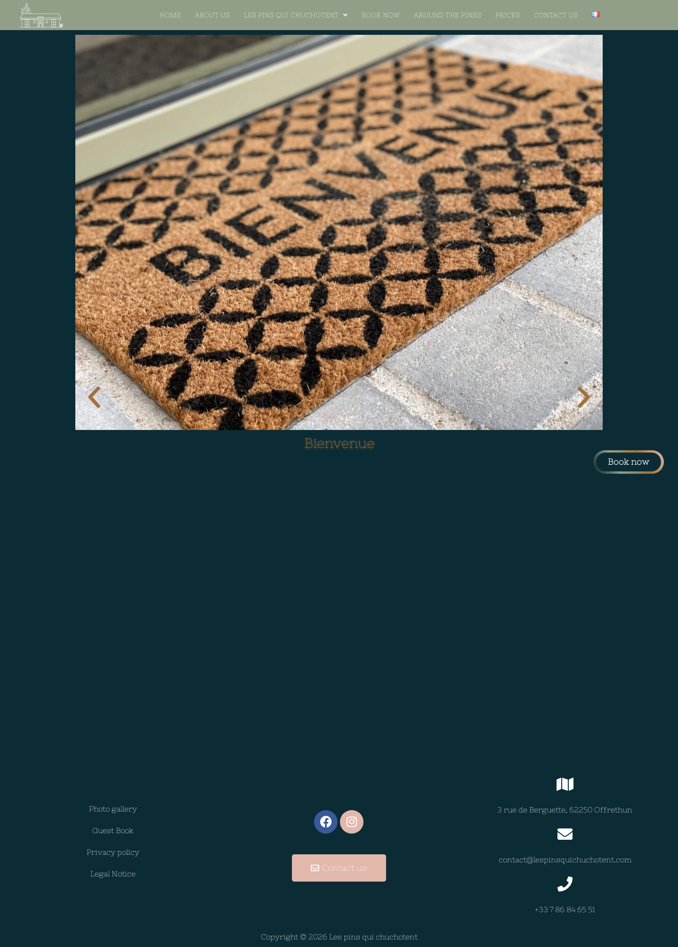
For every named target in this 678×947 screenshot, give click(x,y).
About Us (212, 15)
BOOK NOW (381, 15)
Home (170, 15)
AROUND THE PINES (447, 15)
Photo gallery (113, 808)
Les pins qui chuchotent (295, 15)
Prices (507, 15)
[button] (296, 15)
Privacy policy (113, 852)
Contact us (556, 15)
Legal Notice (113, 873)
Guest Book (112, 830)
